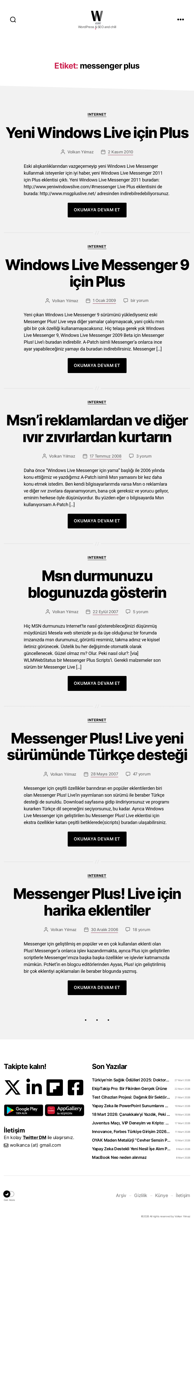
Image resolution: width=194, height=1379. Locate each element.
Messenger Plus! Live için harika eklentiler (97, 1051)
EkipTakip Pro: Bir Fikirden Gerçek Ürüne (129, 1239)
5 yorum (140, 736)
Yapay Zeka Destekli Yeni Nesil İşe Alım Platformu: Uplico (131, 1299)
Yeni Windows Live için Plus (97, 218)
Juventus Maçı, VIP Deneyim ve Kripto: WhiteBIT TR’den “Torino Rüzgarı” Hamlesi (131, 1274)
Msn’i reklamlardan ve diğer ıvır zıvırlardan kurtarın (97, 539)
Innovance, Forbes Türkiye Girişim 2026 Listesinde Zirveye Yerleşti (131, 1282)
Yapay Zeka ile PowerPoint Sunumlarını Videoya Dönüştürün (131, 1256)
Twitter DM (34, 1288)
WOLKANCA (97, 16)
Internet (97, 190)
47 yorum (142, 921)
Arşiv (121, 1346)
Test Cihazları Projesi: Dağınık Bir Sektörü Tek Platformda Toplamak (131, 1248)
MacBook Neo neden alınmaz (119, 1308)
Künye (161, 1346)
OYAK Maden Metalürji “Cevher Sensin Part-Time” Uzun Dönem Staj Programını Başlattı (131, 1291)
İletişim (183, 1346)
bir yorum (140, 400)
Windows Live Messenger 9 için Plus (97, 371)
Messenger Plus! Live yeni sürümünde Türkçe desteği (97, 883)
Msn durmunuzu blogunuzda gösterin (97, 707)
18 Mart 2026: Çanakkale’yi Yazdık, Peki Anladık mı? (131, 1265)
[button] (23, 1261)
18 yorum (141, 1080)
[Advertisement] (97, 79)
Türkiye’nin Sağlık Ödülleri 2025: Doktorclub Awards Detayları (131, 1230)
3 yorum (144, 578)
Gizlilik (140, 1346)
